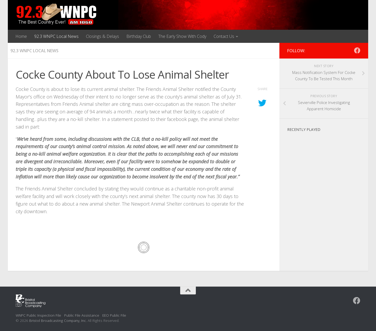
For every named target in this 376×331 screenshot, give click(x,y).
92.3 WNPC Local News (56, 36)
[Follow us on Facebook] (357, 50)
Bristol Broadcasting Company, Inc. (58, 320)
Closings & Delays (102, 36)
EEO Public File (114, 315)
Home (21, 36)
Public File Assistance (81, 315)
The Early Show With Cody (182, 36)
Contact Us (224, 36)
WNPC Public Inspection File (38, 315)
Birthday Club (138, 36)
